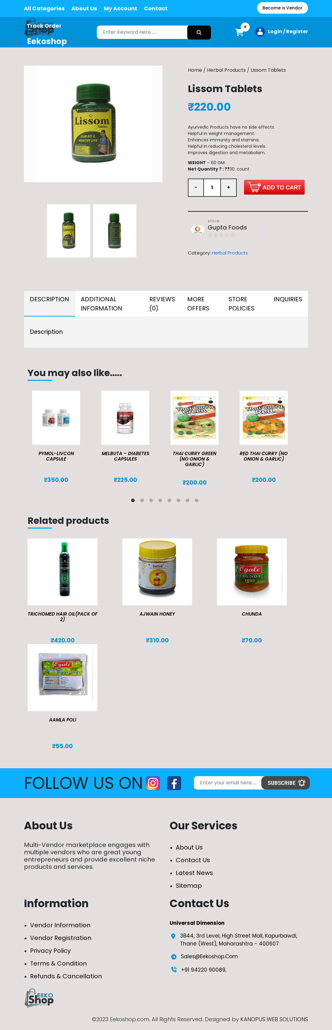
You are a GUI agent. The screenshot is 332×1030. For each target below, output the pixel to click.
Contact (156, 8)
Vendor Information (60, 925)
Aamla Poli (62, 720)
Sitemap (189, 885)
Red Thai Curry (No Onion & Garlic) (264, 456)
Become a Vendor (283, 8)
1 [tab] (134, 502)
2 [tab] (143, 502)
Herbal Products (226, 70)
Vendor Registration (60, 938)
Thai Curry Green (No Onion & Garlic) (194, 459)
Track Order (44, 25)
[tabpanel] (62, 437)
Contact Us (193, 860)
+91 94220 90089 (203, 969)
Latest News (194, 873)
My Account (120, 8)
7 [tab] (189, 502)
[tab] (49, 303)
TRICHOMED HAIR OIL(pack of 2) (62, 617)
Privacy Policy (50, 950)
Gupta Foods (227, 227)
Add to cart (274, 187)
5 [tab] (171, 502)
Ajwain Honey (157, 614)
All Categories (44, 8)
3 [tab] (152, 502)
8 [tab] (198, 502)
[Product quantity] (212, 187)
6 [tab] (180, 502)
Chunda (252, 614)
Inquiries (288, 299)
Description (49, 299)
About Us (84, 8)
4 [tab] (161, 502)
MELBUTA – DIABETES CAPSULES (125, 456)
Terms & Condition (58, 963)
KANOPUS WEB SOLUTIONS (274, 1019)
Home (195, 70)
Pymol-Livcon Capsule (56, 456)
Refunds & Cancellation (66, 976)
